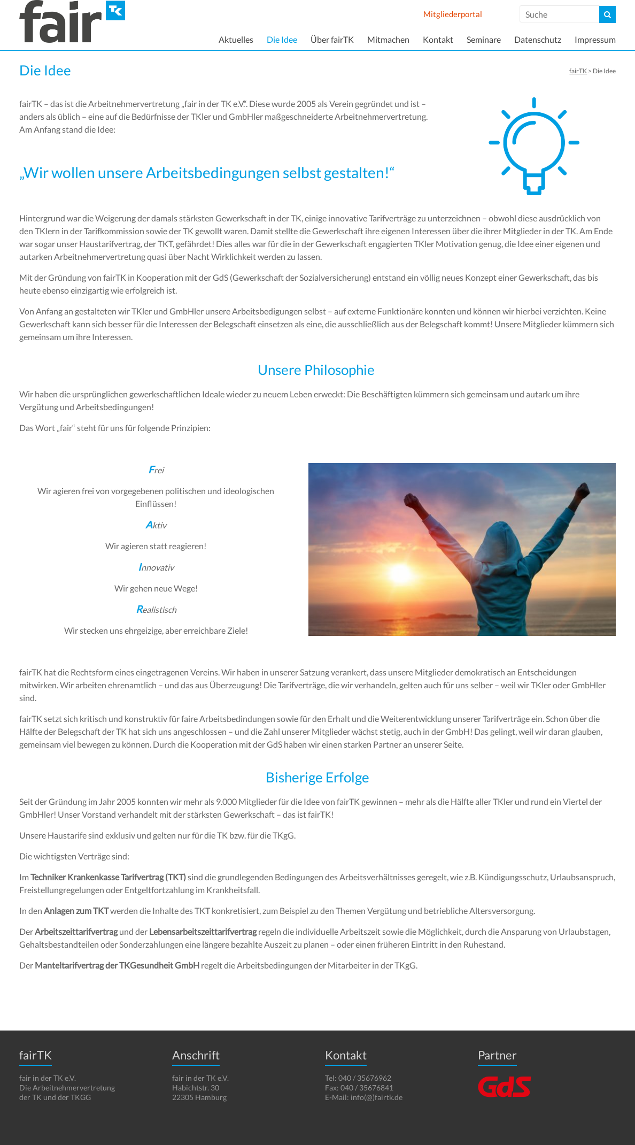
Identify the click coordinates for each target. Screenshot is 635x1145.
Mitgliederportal (452, 14)
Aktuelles (236, 39)
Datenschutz (537, 39)
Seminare (484, 39)
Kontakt (438, 39)
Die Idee (282, 39)
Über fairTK (332, 39)
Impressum (595, 39)
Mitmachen (388, 39)
